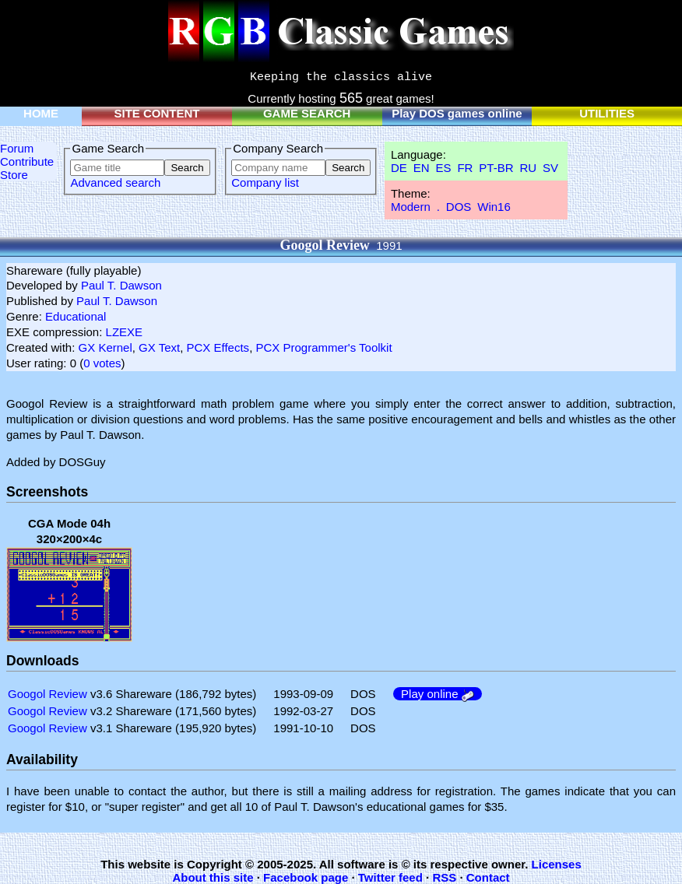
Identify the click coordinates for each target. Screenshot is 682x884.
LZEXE (124, 332)
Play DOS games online (457, 113)
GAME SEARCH (307, 113)
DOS (459, 206)
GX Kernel (105, 347)
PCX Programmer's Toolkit (323, 347)
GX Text (159, 347)
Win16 (494, 206)
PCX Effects (218, 347)
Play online (437, 693)
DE (399, 167)
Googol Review (47, 693)
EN (421, 167)
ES (443, 167)
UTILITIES (607, 113)
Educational (75, 316)
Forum (16, 148)
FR (465, 167)
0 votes (102, 363)
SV (550, 167)
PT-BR (496, 167)
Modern (411, 206)
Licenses (557, 864)
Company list (265, 182)
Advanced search (115, 182)
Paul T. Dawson (121, 285)
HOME (40, 113)
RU (527, 167)
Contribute (27, 161)
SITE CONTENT (156, 113)
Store (14, 174)
